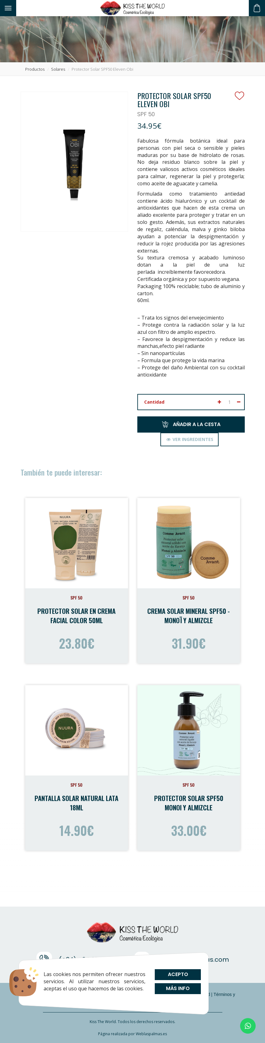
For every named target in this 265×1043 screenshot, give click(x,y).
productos (35, 69)
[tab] (189, 439)
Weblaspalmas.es (151, 1033)
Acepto (178, 974)
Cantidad (154, 402)
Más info (178, 988)
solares (58, 69)
